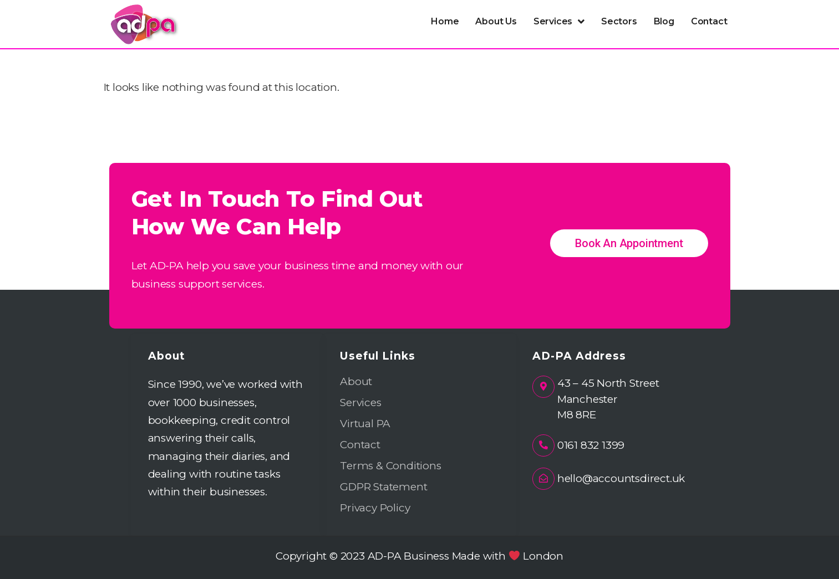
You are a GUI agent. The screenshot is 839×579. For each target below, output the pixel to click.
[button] (559, 21)
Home (445, 21)
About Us (495, 21)
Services (558, 21)
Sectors (619, 21)
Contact (709, 21)
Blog (664, 21)
